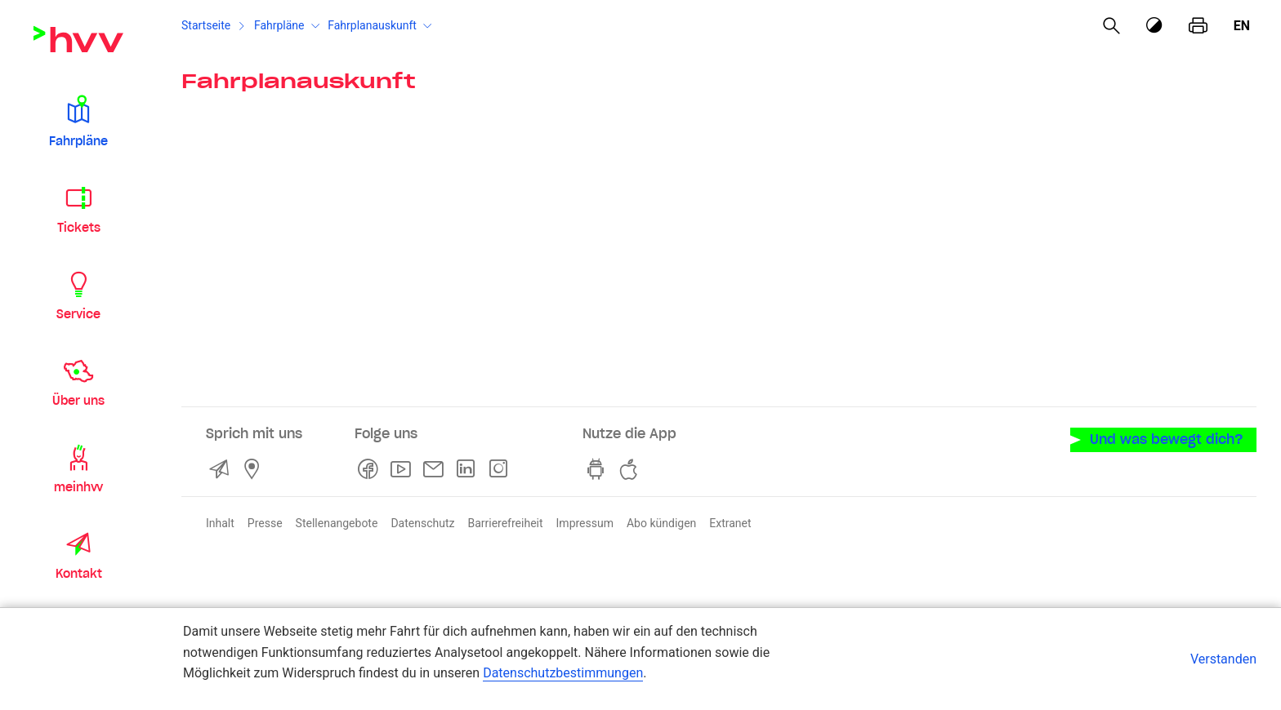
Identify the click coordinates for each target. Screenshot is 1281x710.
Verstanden (1223, 659)
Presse (265, 523)
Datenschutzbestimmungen (563, 673)
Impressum (585, 523)
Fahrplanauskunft (372, 25)
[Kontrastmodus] (1155, 25)
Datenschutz (422, 523)
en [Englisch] (1242, 25)
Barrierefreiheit (504, 523)
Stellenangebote (337, 523)
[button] (78, 121)
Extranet (730, 523)
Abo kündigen (661, 523)
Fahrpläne (279, 25)
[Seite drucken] (1198, 26)
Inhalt (220, 523)
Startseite (205, 25)
